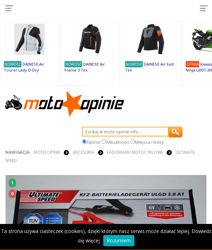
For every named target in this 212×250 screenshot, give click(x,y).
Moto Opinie (47, 152)
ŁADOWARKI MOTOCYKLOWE (135, 152)
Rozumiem (119, 240)
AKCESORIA (83, 152)
